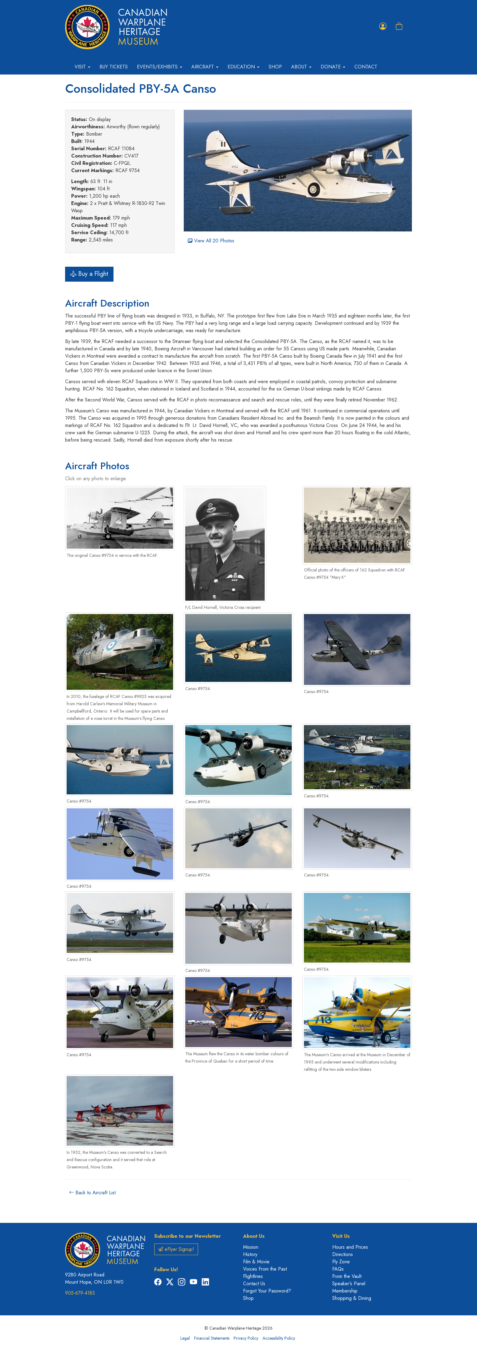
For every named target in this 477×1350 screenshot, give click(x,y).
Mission (250, 1247)
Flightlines (253, 1276)
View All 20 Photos (211, 240)
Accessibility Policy (279, 1338)
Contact (365, 66)
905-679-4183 (80, 1292)
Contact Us (254, 1283)
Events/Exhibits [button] (159, 66)
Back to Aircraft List (92, 1192)
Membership (344, 1290)
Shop (275, 66)
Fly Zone (341, 1261)
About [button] (301, 66)
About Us (254, 1236)
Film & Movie (256, 1261)
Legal (185, 1338)
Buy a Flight (89, 273)
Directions (342, 1254)
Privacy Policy (246, 1338)
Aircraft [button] (204, 66)
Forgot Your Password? (267, 1290)
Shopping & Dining (351, 1298)
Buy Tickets (113, 66)
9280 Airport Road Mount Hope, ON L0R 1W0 (94, 1278)
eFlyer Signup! (176, 1249)
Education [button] (243, 66)
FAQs (338, 1268)
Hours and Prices (350, 1247)
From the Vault (346, 1276)
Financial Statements (211, 1338)
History (250, 1254)
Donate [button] (333, 66)
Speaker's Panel (348, 1283)
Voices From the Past (265, 1268)
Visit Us (341, 1236)
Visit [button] (82, 66)
